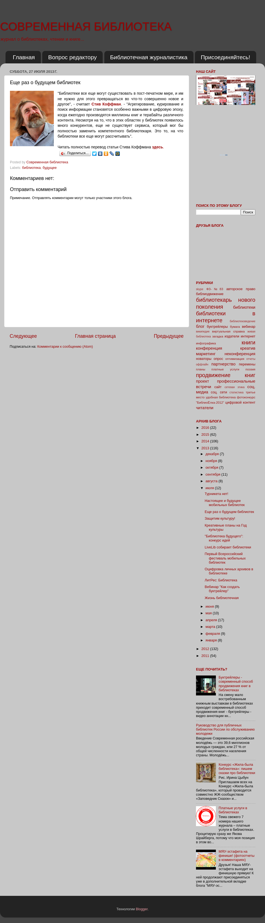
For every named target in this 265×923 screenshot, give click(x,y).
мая (209, 613)
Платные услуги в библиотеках (233, 810)
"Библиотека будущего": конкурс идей (224, 538)
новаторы (203, 359)
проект (202, 381)
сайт (218, 387)
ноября (212, 461)
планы (200, 369)
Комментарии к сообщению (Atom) (65, 347)
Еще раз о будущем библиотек (229, 512)
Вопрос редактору (72, 57)
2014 (205, 441)
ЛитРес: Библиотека (221, 580)
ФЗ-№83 (214, 289)
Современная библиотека (47, 162)
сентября (213, 474)
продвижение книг (225, 375)
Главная (24, 57)
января (212, 640)
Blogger (142, 909)
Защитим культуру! (220, 518)
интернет (248, 336)
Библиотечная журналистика (148, 57)
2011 (205, 656)
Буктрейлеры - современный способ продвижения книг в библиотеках (236, 684)
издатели (231, 336)
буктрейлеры (217, 327)
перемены (247, 364)
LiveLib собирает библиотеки (228, 547)
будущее (50, 168)
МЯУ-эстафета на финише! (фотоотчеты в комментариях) (237, 856)
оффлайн (202, 364)
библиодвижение (210, 294)
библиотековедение (242, 321)
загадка (217, 336)
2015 (205, 435)
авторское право (240, 289)
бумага (235, 326)
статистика (236, 392)
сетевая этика (235, 387)
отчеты (251, 358)
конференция (209, 348)
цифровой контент (240, 402)
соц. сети (219, 392)
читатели (204, 407)
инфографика (206, 343)
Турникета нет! (216, 494)
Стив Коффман (106, 104)
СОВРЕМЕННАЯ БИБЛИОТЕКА (86, 26)
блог (200, 326)
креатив (247, 348)
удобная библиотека (220, 397)
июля (210, 488)
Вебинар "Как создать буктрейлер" (222, 589)
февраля (213, 634)
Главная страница (95, 336)
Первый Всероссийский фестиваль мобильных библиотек (225, 558)
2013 (205, 448)
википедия (203, 331)
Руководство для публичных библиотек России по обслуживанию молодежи (225, 729)
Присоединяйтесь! (225, 57)
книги (248, 342)
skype (199, 289)
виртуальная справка (228, 331)
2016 (205, 428)
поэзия (250, 369)
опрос (218, 359)
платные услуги (225, 369)
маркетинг (206, 353)
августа (212, 481)
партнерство (223, 364)
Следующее (23, 336)
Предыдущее (169, 336)
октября (212, 468)
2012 (205, 649)
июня (210, 607)
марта (211, 627)
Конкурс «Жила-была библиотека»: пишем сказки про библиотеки (237, 769)
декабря (213, 454)
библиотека (31, 168)
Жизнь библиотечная (222, 598)
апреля (212, 620)
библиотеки (244, 307)
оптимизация (234, 358)
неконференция (239, 353)
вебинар (248, 327)
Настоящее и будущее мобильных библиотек (225, 503)
